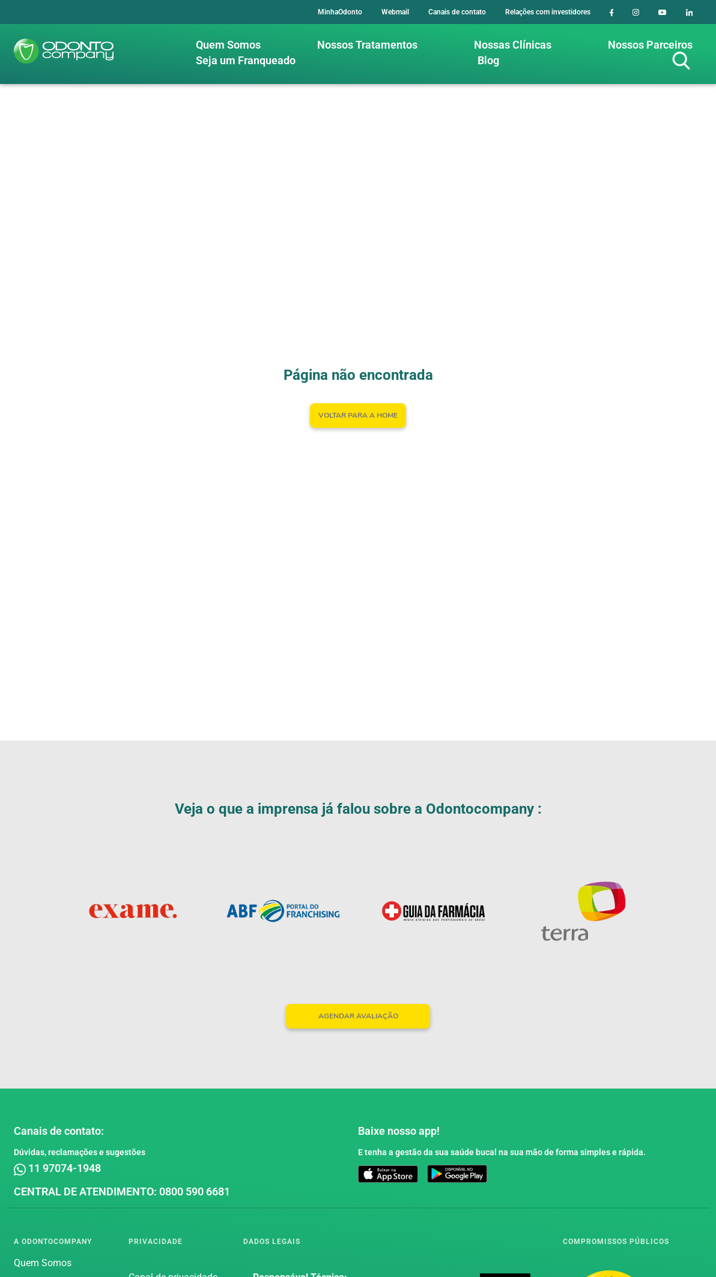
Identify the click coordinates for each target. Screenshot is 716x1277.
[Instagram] (636, 12)
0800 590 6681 (194, 1191)
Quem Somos (228, 44)
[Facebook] (611, 12)
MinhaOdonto (340, 12)
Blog (488, 60)
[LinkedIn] (689, 12)
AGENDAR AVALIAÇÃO (358, 1016)
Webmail (395, 12)
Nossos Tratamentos (367, 44)
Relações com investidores (547, 12)
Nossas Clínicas (512, 44)
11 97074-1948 (57, 1168)
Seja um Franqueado (246, 60)
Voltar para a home (358, 415)
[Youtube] (662, 12)
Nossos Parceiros (650, 44)
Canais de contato (457, 12)
